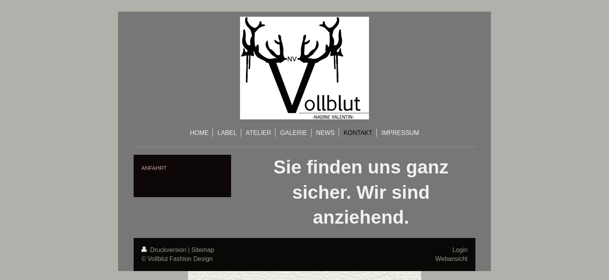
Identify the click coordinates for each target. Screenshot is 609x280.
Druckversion (164, 250)
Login (460, 250)
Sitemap (202, 250)
